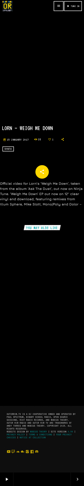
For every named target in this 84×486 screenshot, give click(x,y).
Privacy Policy (16, 434)
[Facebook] (32, 456)
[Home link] (7, 6)
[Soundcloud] (18, 456)
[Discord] (37, 456)
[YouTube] (8, 456)
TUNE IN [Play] (72, 6)
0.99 (70, 431)
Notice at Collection (33, 437)
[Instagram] (27, 456)
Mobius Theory (38, 431)
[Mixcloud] (22, 456)
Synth (8, 149)
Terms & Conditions (40, 434)
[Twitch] (13, 456)
